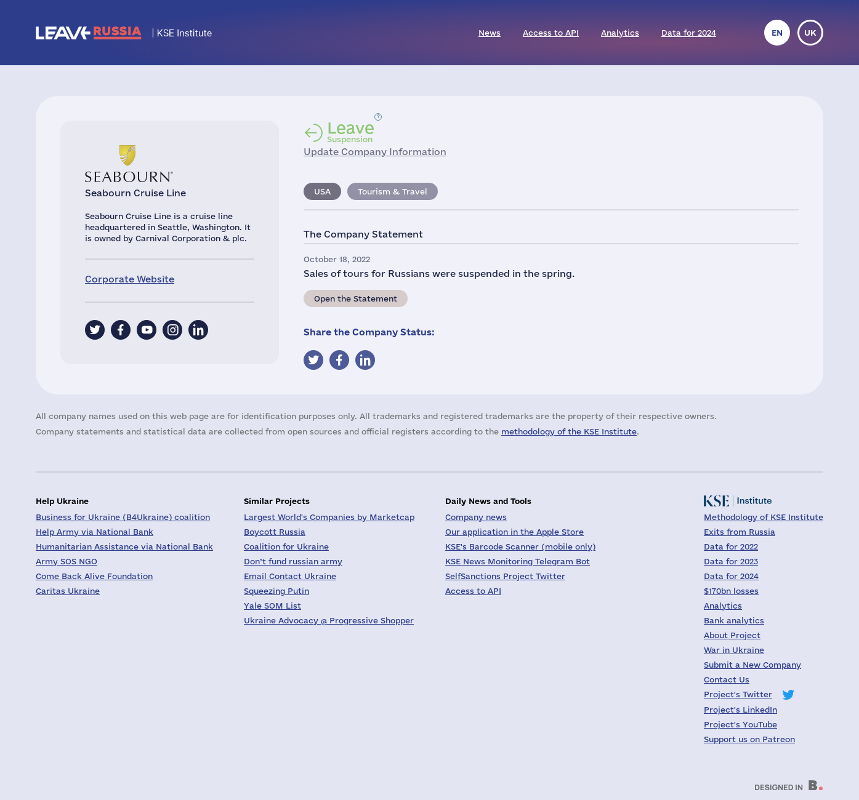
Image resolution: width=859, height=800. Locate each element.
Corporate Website (129, 279)
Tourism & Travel (392, 191)
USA (322, 191)
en (777, 32)
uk (810, 32)
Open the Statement (355, 298)
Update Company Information (375, 151)
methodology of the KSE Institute (569, 431)
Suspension (350, 132)
